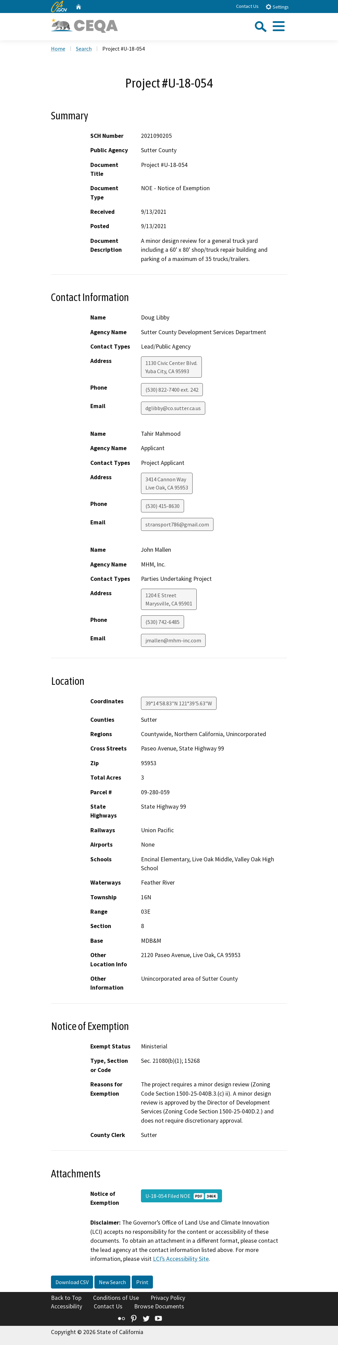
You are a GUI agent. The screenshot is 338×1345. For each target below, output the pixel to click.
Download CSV (72, 1282)
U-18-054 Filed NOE (181, 1195)
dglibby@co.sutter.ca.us (173, 408)
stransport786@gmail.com (177, 524)
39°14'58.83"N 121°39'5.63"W (178, 703)
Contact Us (247, 6)
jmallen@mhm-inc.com (173, 640)
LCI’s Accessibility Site (181, 1259)
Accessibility (66, 1306)
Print (142, 1282)
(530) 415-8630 (162, 505)
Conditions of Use (116, 1298)
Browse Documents (159, 1306)
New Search (112, 1282)
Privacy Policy (168, 1298)
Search (84, 48)
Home (58, 48)
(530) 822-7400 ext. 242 (171, 389)
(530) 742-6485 (162, 621)
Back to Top (66, 1298)
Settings (276, 6)
